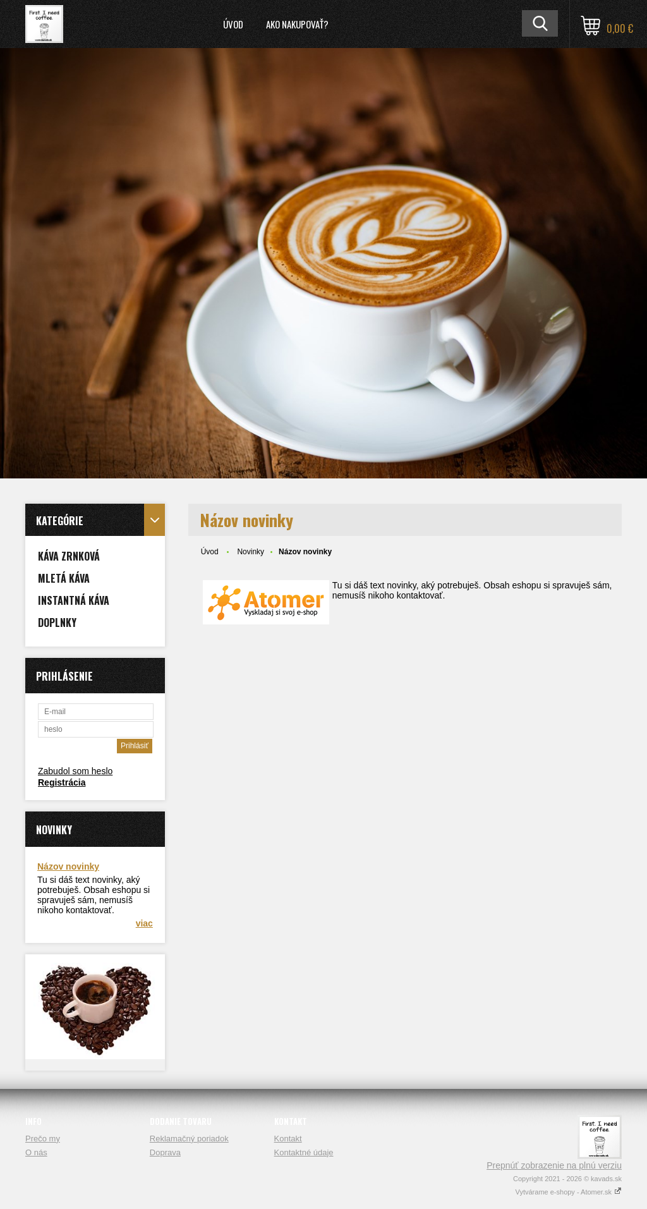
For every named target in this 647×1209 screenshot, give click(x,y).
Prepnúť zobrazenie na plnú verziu (554, 1165)
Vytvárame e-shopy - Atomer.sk (569, 1192)
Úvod (233, 24)
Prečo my (42, 1138)
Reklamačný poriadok (189, 1138)
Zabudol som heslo (75, 771)
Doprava (165, 1152)
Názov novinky (68, 866)
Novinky (250, 551)
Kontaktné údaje (304, 1152)
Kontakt (288, 1138)
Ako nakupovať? (297, 24)
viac (144, 923)
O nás (36, 1152)
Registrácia (61, 782)
